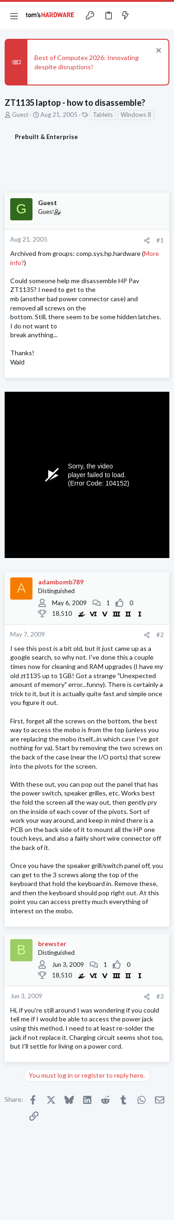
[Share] (147, 240)
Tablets (103, 114)
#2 (160, 634)
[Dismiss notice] (157, 51)
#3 (160, 996)
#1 (160, 240)
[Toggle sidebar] (143, 16)
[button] (14, 16)
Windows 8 (136, 114)
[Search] (161, 15)
